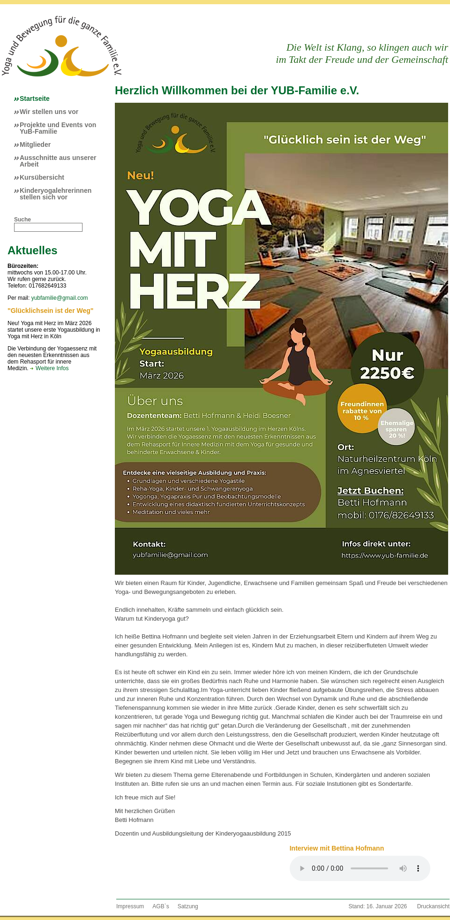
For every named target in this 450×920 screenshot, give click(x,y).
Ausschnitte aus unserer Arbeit (58, 161)
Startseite (35, 98)
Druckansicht (433, 906)
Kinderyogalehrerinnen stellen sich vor (55, 194)
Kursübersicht (42, 177)
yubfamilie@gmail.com (59, 298)
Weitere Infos (52, 368)
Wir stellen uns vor (49, 111)
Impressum (130, 906)
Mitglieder (35, 144)
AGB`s (160, 906)
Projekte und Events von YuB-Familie (58, 128)
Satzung (188, 906)
